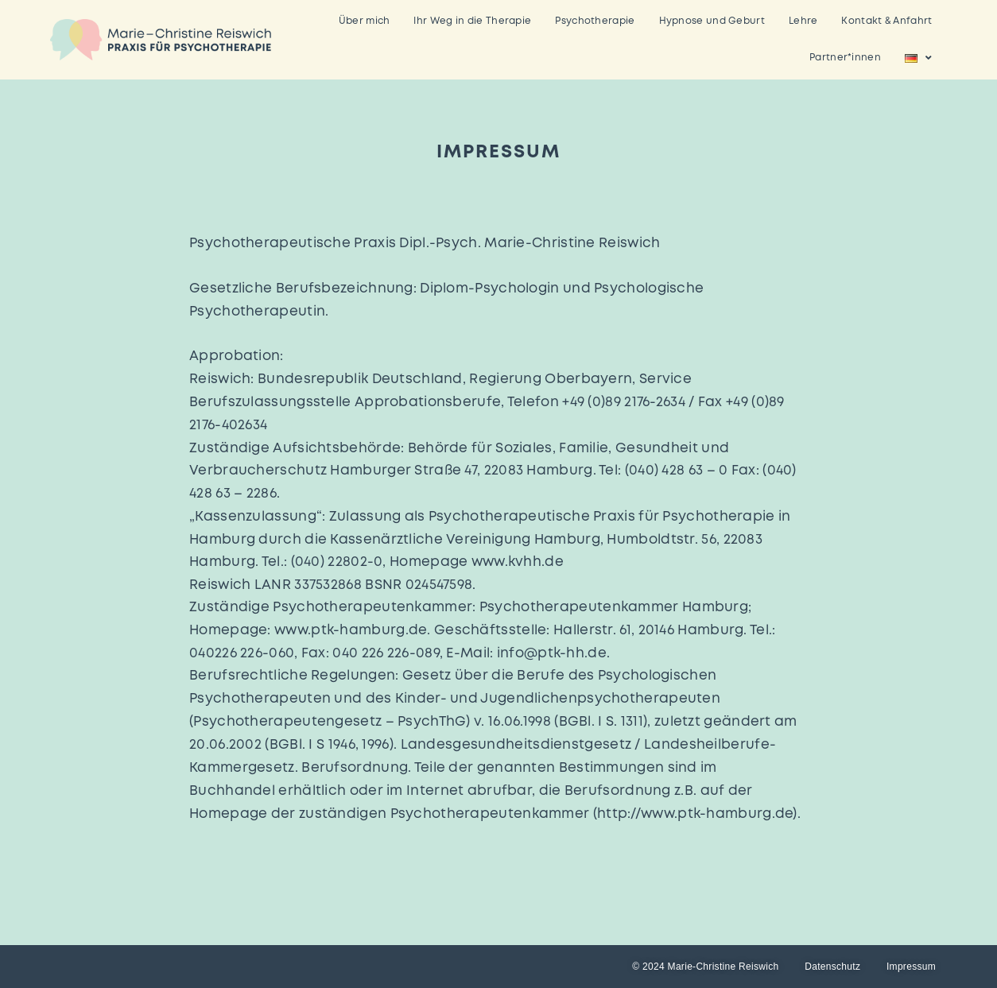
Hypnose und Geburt (712, 21)
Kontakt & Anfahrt (886, 21)
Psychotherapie (594, 21)
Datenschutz (832, 966)
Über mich (364, 21)
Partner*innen (845, 57)
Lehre (803, 21)
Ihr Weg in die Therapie (472, 21)
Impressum (911, 966)
